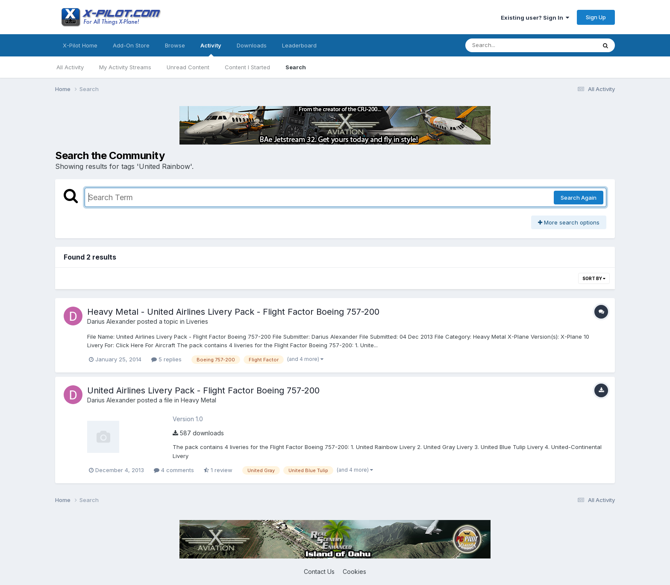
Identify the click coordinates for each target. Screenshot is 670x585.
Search (295, 67)
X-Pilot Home (80, 45)
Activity (210, 49)
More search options (568, 222)
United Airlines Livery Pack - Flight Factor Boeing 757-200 (203, 390)
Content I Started (247, 67)
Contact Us (319, 571)
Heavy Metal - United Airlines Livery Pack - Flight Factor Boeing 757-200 (233, 312)
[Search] (507, 45)
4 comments (174, 470)
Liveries (197, 321)
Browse (175, 45)
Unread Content (188, 67)
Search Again (579, 197)
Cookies (354, 571)
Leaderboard (299, 45)
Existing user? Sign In (535, 17)
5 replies (166, 359)
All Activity (70, 67)
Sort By (593, 278)
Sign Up (596, 17)
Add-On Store (131, 45)
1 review (218, 470)
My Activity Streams (125, 67)
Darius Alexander (111, 321)
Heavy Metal (198, 400)
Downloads (252, 45)
